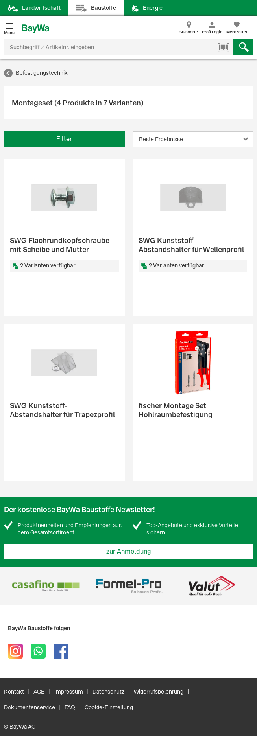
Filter (64, 139)
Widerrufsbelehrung (158, 691)
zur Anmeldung (128, 551)
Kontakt (14, 691)
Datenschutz (108, 691)
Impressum (68, 691)
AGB (39, 691)
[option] (45, 586)
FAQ (70, 707)
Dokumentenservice (29, 707)
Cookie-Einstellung (109, 707)
